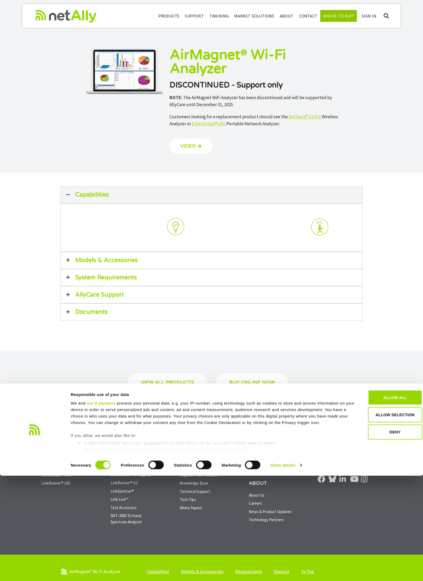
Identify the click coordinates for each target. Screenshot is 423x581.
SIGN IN (369, 16)
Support (194, 16)
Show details (283, 570)
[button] (386, 16)
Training (219, 16)
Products (169, 16)
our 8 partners (101, 508)
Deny (378, 537)
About (287, 16)
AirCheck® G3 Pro (305, 117)
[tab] (103, 227)
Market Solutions (254, 16)
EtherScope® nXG (209, 124)
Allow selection (378, 520)
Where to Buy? (338, 16)
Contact (308, 16)
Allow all (378, 502)
